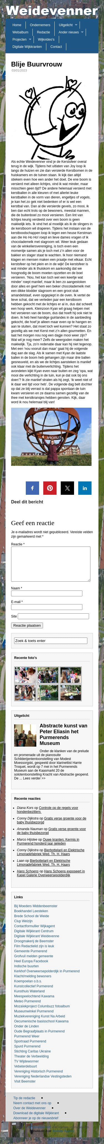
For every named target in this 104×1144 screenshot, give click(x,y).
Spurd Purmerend (27, 1053)
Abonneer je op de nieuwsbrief (35, 1125)
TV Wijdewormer (26, 1068)
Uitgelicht (65, 25)
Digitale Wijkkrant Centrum (34, 938)
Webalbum (20, 32)
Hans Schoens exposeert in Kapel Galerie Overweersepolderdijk (51, 880)
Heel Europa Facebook (31, 968)
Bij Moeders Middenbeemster (35, 913)
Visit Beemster (24, 1088)
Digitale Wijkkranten (27, 47)
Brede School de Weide (31, 923)
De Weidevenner (39, 1133)
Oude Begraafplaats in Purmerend (39, 1038)
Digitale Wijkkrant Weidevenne (36, 943)
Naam (16, 595)
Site (14, 623)
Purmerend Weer (26, 1043)
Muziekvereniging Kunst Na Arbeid (39, 1023)
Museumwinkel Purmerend (34, 1018)
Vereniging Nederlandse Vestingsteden (43, 1083)
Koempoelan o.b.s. (28, 988)
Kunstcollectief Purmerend (33, 993)
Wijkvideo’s (46, 39)
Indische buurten (26, 973)
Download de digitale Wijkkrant (36, 1120)
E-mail (17, 609)
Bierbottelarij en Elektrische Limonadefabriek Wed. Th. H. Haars (50, 859)
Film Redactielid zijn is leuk (34, 953)
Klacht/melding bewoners (32, 983)
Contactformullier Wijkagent (34, 933)
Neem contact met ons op (32, 1110)
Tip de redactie (24, 1105)
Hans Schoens (28, 878)
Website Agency (63, 1137)
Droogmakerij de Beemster (34, 948)
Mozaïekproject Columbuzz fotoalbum (42, 1013)
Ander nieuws (69, 32)
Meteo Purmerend (27, 1008)
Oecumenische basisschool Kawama (41, 1028)
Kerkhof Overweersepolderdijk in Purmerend (47, 978)
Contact (56, 47)
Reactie (18, 544)
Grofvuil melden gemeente (33, 963)
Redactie (43, 32)
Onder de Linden (26, 1033)
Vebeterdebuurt (25, 1073)
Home (16, 25)
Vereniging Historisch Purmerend (38, 1078)
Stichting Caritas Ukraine (32, 1058)
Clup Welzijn (23, 928)
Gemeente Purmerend (30, 958)
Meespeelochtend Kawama (34, 1003)
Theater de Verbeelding (31, 1063)
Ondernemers (40, 25)
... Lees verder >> (32, 785)
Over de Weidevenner (29, 1115)
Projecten (19, 39)
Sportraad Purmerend (30, 1048)
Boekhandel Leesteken (31, 918)
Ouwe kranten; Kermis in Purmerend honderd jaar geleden (48, 848)
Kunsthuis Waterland (29, 998)
